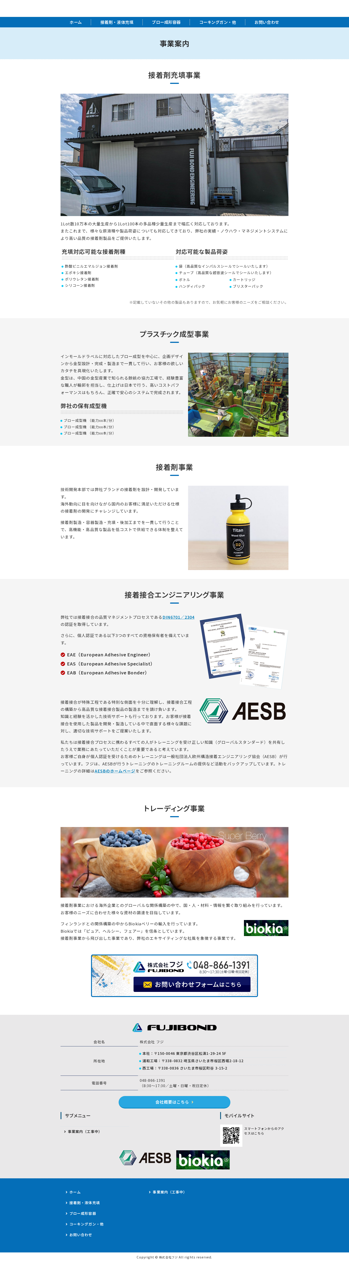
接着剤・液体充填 (116, 22)
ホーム (76, 22)
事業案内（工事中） (85, 1131)
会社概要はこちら (172, 1102)
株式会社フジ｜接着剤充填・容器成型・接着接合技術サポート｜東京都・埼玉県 (107, 8)
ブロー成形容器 (166, 22)
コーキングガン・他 (217, 22)
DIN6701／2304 (178, 617)
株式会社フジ (168, 1257)
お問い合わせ (266, 22)
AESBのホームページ (115, 771)
